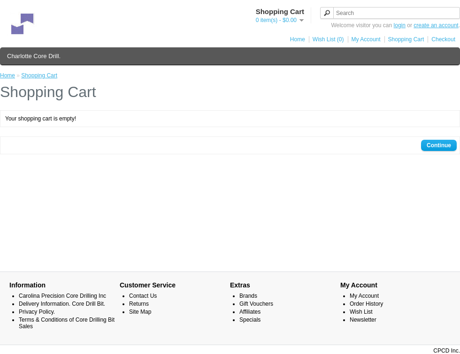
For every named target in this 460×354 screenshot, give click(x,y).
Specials (250, 319)
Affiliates (250, 312)
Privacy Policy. (37, 312)
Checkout (443, 39)
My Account (366, 39)
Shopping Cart (406, 39)
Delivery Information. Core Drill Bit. (62, 304)
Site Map (140, 312)
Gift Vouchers (256, 304)
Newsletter (363, 319)
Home (297, 39)
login (400, 25)
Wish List (361, 312)
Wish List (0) (328, 39)
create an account (436, 25)
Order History (366, 304)
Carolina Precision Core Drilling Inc (62, 296)
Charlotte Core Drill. (34, 56)
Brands (248, 296)
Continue (439, 145)
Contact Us (143, 296)
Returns (139, 304)
